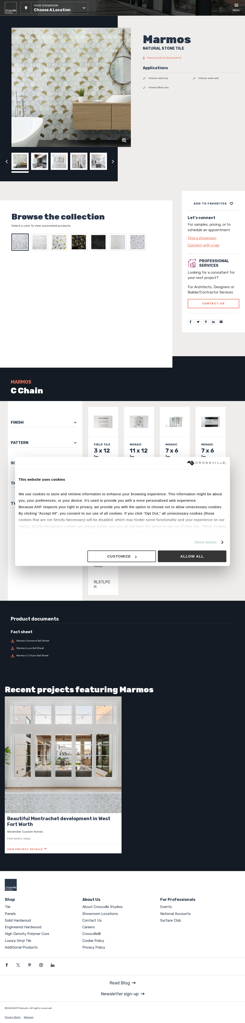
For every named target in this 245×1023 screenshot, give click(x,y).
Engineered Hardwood (23, 927)
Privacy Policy (93, 947)
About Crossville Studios (102, 907)
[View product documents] (193, 58)
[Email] (221, 322)
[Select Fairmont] (60, 242)
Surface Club (170, 920)
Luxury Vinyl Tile (18, 941)
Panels (10, 914)
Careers (88, 927)
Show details (206, 542)
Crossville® (91, 934)
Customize (122, 556)
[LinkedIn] (213, 322)
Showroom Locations (100, 914)
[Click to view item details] (103, 452)
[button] (54, 8)
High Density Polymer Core (27, 934)
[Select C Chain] (21, 242)
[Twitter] (198, 322)
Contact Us (92, 920)
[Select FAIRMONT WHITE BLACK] (139, 242)
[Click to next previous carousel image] (113, 161)
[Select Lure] (41, 242)
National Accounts (175, 914)
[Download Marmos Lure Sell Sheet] (36, 648)
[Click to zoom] (124, 140)
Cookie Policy (93, 941)
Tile (8, 907)
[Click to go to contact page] (213, 238)
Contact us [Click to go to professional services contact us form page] (213, 303)
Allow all (192, 556)
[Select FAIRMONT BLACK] (99, 242)
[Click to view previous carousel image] (7, 161)
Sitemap (28, 1017)
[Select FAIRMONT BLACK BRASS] (80, 242)
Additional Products (21, 947)
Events (166, 907)
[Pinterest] (206, 322)
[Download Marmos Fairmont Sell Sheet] (36, 641)
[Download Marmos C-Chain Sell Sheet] (36, 656)
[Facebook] (190, 322)
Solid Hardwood (18, 920)
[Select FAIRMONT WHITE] (119, 242)
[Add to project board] (213, 203)
